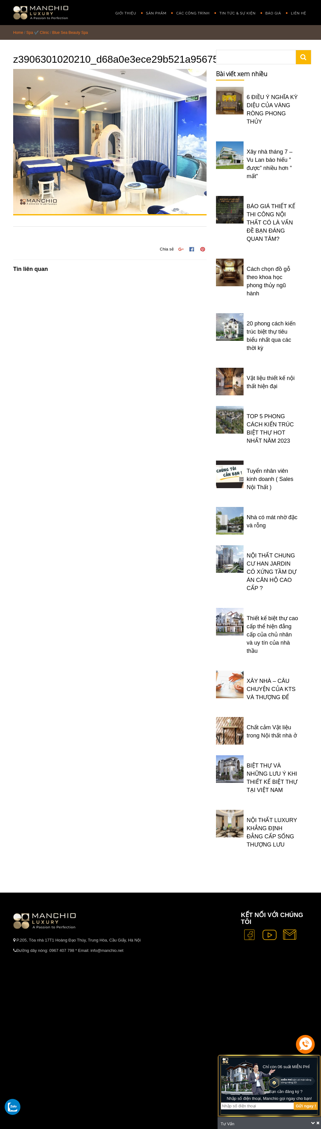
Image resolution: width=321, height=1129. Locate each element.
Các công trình (193, 13)
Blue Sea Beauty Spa (70, 32)
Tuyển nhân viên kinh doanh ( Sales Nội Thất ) (270, 479)
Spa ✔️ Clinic (37, 32)
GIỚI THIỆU (125, 13)
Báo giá (273, 13)
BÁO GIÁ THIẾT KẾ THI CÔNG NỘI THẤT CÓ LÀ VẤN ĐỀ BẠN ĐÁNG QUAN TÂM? (271, 222)
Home (18, 32)
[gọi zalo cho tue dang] (12, 1107)
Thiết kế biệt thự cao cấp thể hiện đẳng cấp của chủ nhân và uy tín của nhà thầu (272, 634)
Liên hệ (298, 13)
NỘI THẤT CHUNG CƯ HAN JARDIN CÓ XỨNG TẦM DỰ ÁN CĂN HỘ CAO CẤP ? (272, 571)
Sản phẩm (156, 13)
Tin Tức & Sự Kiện (237, 13)
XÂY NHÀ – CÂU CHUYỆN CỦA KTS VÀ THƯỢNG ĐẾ (271, 689)
